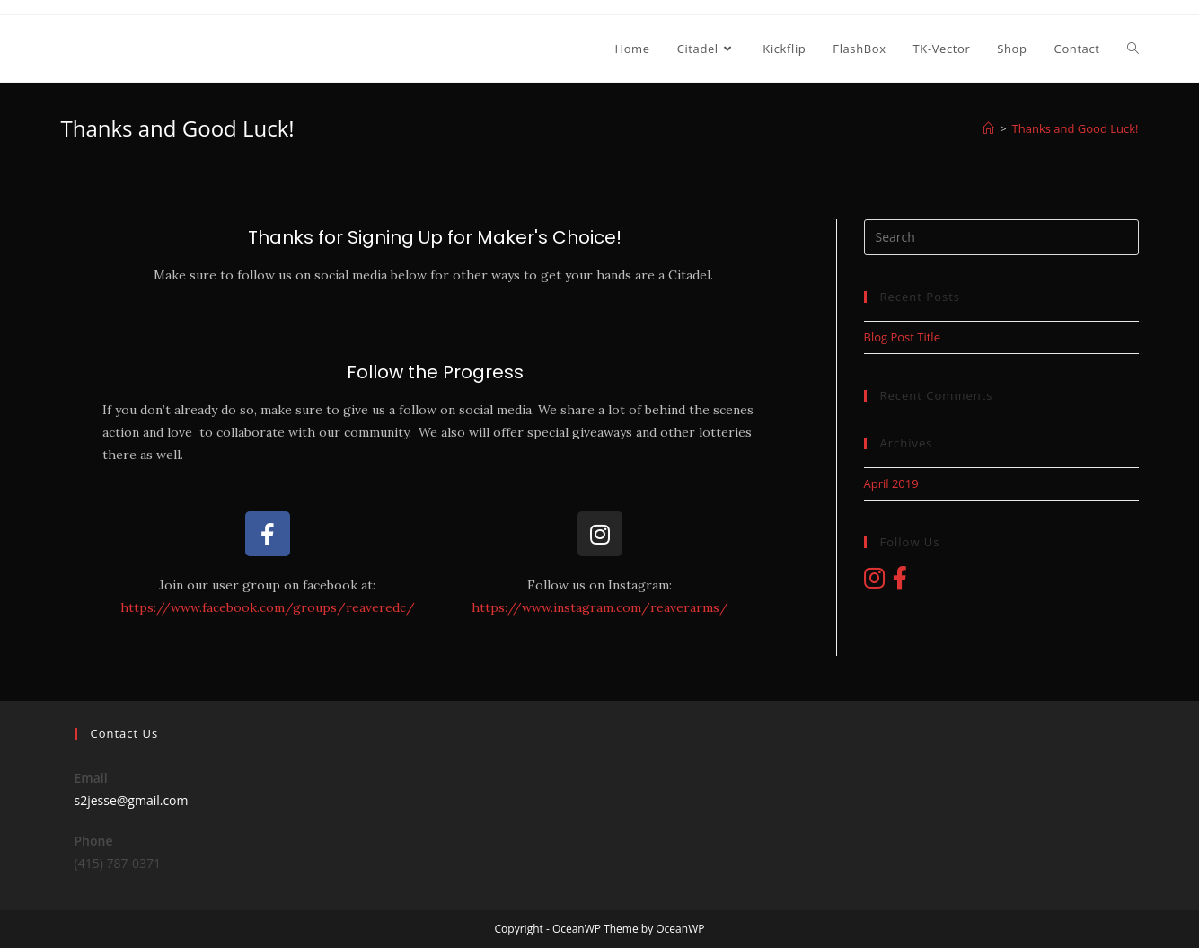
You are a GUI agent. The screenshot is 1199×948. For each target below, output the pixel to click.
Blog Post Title (902, 337)
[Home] (988, 128)
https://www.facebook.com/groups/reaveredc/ (267, 607)
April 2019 (891, 483)
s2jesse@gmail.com (132, 800)
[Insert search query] (1001, 237)
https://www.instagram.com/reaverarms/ (600, 607)
